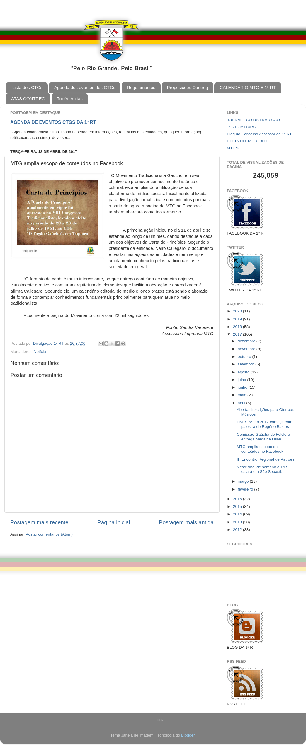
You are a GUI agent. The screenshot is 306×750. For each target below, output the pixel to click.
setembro (246, 364)
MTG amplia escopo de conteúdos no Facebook (260, 449)
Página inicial (113, 522)
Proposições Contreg (187, 87)
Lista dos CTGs (27, 87)
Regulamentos (141, 87)
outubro (245, 356)
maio (242, 395)
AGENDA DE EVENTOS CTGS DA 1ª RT (53, 122)
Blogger (188, 735)
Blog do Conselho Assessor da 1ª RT (259, 134)
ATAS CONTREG (28, 98)
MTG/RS (234, 148)
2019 (238, 319)
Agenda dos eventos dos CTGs (84, 87)
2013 (238, 522)
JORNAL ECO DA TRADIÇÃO (253, 120)
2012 (238, 529)
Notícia (40, 351)
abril (242, 403)
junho (243, 387)
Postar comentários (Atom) (49, 534)
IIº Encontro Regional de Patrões (265, 459)
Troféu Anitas (70, 98)
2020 (238, 311)
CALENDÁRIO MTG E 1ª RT (248, 87)
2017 (238, 334)
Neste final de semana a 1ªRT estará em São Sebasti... (263, 469)
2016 (238, 499)
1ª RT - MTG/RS (241, 127)
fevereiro (246, 489)
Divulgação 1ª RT (49, 343)
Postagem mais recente (39, 522)
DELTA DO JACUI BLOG (249, 141)
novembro (247, 349)
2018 (238, 326)
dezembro (247, 341)
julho (242, 379)
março (244, 481)
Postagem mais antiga (186, 522)
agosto (244, 372)
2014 (238, 514)
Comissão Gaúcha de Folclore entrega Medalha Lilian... (263, 436)
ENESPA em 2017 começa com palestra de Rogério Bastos (265, 424)
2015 (238, 506)
